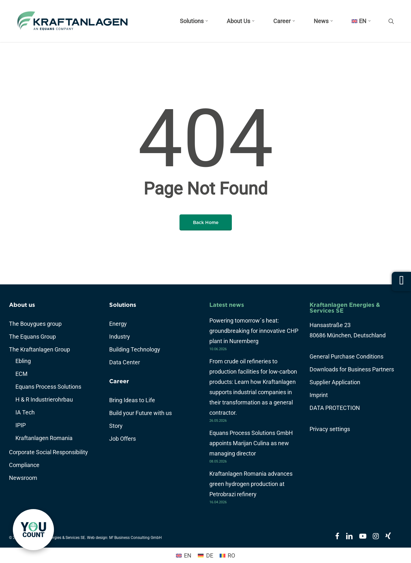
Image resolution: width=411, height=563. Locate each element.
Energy (118, 323)
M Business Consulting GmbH (135, 537)
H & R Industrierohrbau (44, 399)
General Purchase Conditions (346, 356)
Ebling (23, 361)
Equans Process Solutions (48, 386)
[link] (33, 529)
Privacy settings (330, 429)
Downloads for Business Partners (352, 369)
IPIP (20, 425)
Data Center (124, 362)
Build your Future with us (140, 413)
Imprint (319, 395)
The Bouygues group (35, 323)
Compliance (24, 465)
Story (116, 425)
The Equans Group (32, 336)
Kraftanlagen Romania (44, 438)
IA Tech (25, 412)
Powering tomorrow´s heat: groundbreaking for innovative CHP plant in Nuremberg (253, 330)
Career (119, 381)
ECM (21, 373)
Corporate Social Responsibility (48, 452)
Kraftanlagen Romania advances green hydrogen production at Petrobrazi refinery (251, 484)
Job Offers (122, 438)
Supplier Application (335, 382)
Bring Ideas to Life (132, 400)
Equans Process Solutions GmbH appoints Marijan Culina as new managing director (251, 443)
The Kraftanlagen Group (39, 349)
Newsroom (23, 477)
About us (22, 304)
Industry (119, 336)
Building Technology (134, 349)
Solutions (122, 304)
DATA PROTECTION (335, 407)
